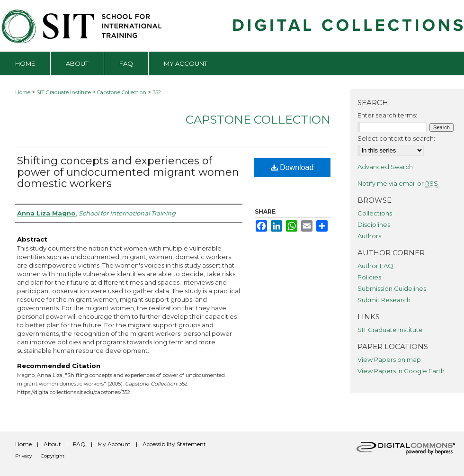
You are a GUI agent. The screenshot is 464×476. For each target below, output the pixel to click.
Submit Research (383, 300)
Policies (369, 277)
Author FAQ (375, 265)
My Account (114, 444)
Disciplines (373, 224)
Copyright (52, 456)
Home (22, 92)
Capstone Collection (121, 92)
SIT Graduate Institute (63, 92)
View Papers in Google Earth (401, 371)
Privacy (23, 456)
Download (292, 167)
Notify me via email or (397, 183)
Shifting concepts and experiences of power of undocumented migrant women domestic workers (128, 172)
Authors (369, 236)
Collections (374, 213)
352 (156, 92)
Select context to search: (396, 138)
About (52, 444)
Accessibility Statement (174, 444)
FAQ (79, 444)
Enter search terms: (387, 115)
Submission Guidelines (391, 288)
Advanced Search (385, 167)
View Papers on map (389, 359)
